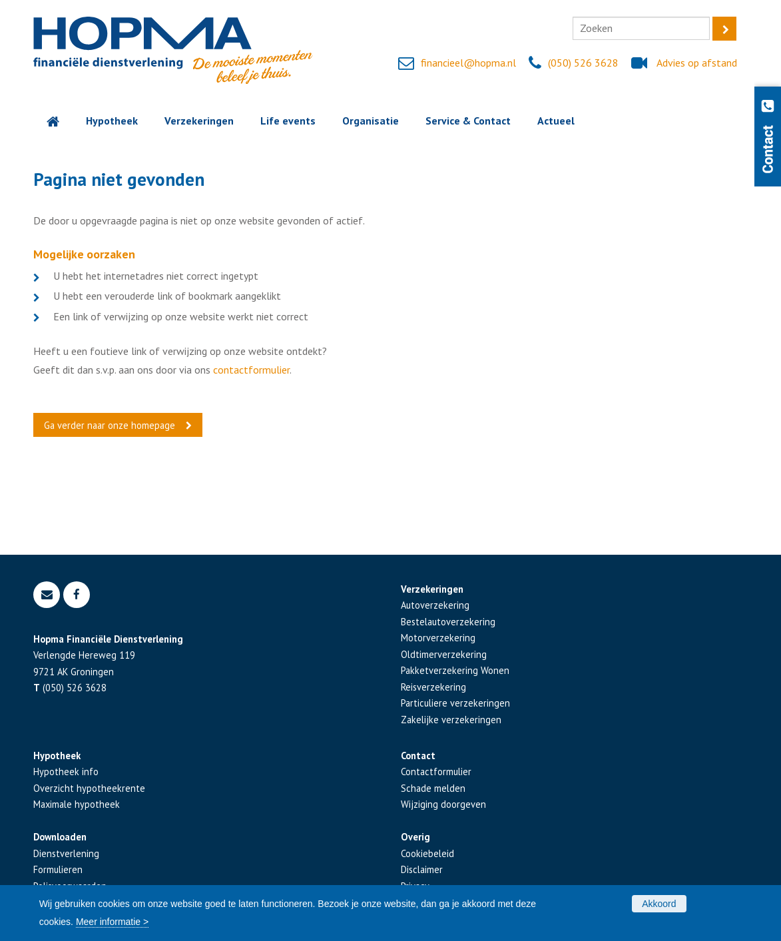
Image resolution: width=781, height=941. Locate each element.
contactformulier (251, 369)
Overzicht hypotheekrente (89, 788)
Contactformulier (436, 771)
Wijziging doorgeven (443, 804)
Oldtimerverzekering (444, 654)
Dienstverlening (66, 853)
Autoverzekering (435, 605)
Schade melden (433, 788)
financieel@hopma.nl (468, 62)
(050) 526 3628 (583, 62)
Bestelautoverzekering (448, 621)
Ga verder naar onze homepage (109, 425)
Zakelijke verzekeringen (451, 719)
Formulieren (58, 869)
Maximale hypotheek (76, 804)
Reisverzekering (433, 687)
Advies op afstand (696, 62)
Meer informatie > (112, 921)
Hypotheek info (66, 771)
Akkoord (659, 903)
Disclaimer (422, 869)
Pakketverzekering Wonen (455, 670)
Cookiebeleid (427, 853)
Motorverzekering (438, 637)
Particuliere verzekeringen (455, 703)
